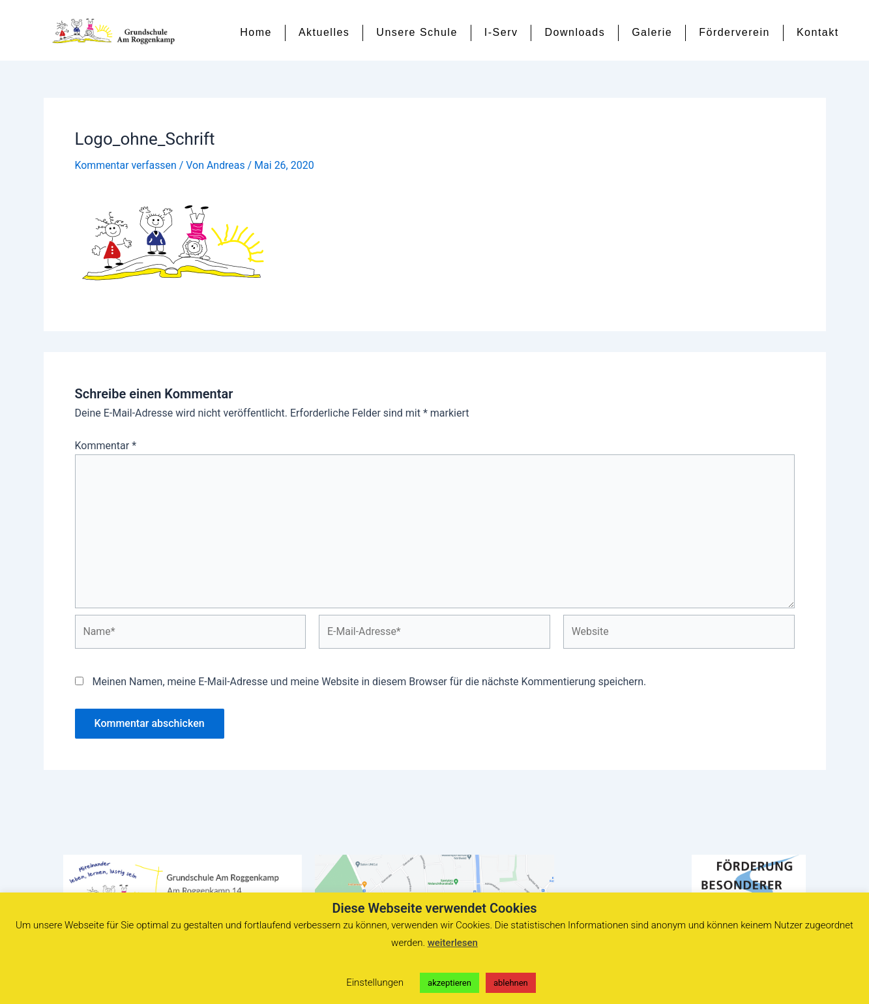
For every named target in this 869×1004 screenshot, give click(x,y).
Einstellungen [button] (375, 982)
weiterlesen (453, 943)
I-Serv (501, 32)
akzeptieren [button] (449, 983)
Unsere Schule (416, 32)
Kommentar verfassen (126, 170)
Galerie (652, 32)
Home (256, 32)
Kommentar (106, 450)
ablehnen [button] (510, 983)
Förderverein (734, 32)
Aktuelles (324, 32)
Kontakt (818, 32)
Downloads (574, 32)
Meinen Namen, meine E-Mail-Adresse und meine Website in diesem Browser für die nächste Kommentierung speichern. (369, 687)
